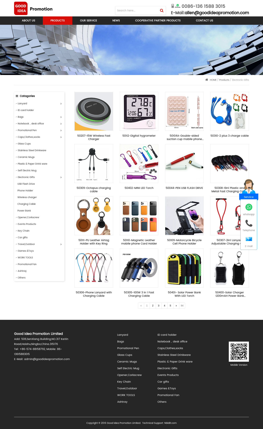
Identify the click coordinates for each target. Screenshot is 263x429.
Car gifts (163, 382)
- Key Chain (23, 231)
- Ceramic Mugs (25, 157)
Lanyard (122, 335)
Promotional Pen (128, 348)
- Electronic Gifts (25, 177)
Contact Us (204, 20)
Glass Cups (124, 355)
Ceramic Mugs (127, 362)
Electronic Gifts (167, 368)
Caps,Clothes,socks (170, 348)
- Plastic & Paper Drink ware (31, 164)
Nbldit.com (170, 423)
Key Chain (124, 382)
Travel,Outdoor (127, 388)
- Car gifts (22, 237)
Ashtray (122, 402)
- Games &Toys (25, 251)
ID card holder (167, 335)
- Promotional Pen (26, 130)
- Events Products (26, 224)
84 (182, 305)
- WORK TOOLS (24, 258)
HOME (213, 80)
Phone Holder (25, 191)
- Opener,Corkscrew (27, 217)
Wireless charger (27, 197)
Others (161, 402)
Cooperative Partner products (157, 20)
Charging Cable (26, 204)
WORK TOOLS (126, 395)
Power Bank (24, 211)
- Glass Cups (23, 144)
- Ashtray (21, 271)
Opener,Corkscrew (129, 375)
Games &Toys (166, 388)
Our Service (88, 20)
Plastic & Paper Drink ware (175, 362)
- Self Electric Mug (26, 170)
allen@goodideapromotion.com (217, 13)
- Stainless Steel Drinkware (31, 150)
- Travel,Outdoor (25, 244)
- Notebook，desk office (30, 124)
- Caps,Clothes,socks (28, 137)
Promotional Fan (168, 395)
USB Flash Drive (26, 184)
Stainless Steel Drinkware (174, 355)
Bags (120, 341)
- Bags (19, 117)
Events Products (168, 375)
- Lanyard (21, 103)
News (116, 20)
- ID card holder (25, 110)
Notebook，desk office (172, 341)
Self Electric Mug (128, 368)
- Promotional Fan (26, 264)
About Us (28, 20)
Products (57, 20)
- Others (20, 278)
